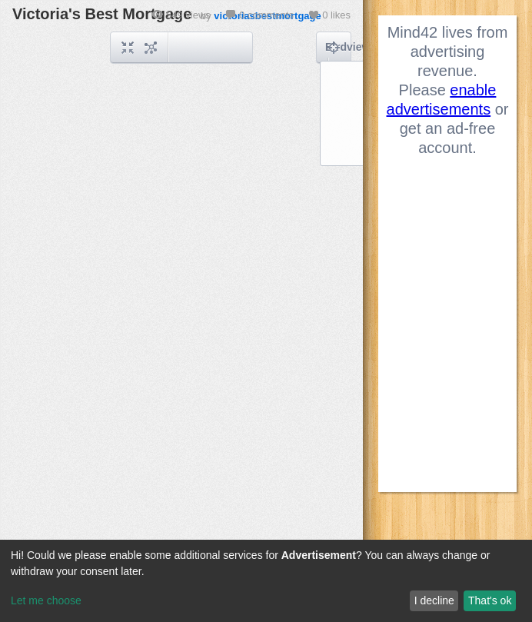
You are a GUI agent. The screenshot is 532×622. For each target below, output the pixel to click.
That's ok (489, 600)
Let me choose (46, 600)
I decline (434, 600)
